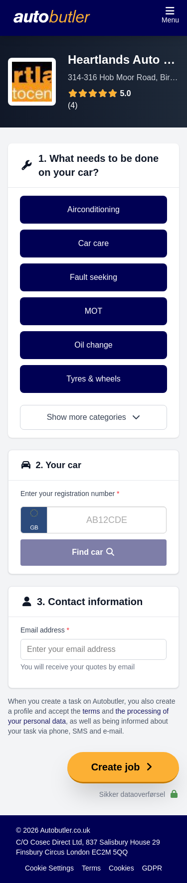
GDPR (152, 868)
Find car (93, 552)
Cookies (121, 868)
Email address (44, 630)
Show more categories (94, 417)
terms (91, 711)
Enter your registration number (69, 494)
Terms (91, 868)
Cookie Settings (49, 868)
